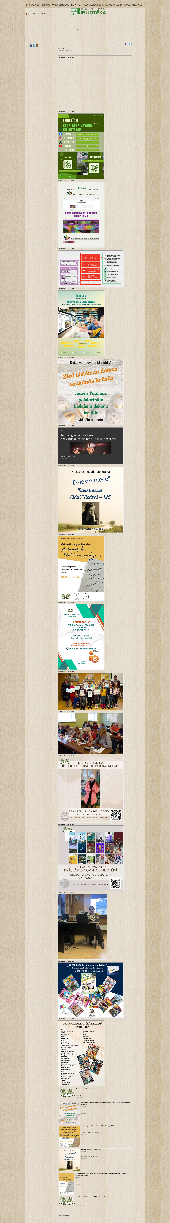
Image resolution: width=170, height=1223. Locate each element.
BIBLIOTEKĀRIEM (89, 5)
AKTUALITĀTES (32, 5)
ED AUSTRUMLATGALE (132, 5)
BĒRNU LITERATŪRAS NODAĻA (109, 5)
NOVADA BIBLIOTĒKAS (60, 5)
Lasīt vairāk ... (79, 1097)
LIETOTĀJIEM (75, 5)
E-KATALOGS (41, 14)
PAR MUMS (45, 5)
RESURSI (30, 14)
